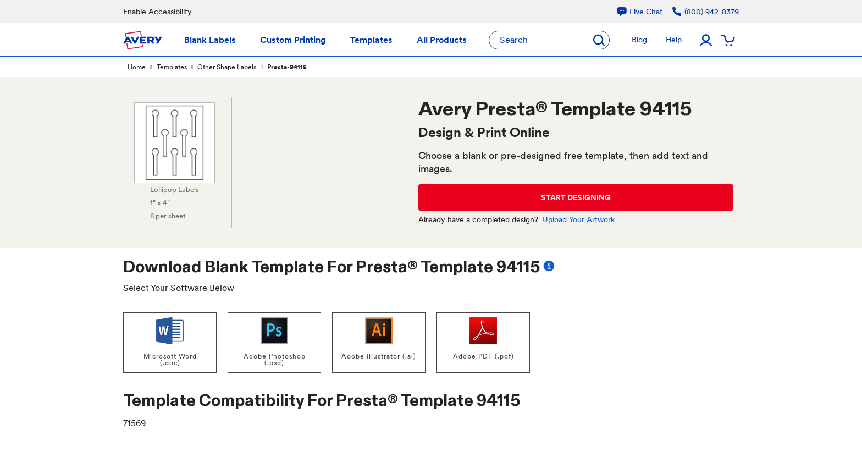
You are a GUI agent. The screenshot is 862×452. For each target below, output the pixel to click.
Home (137, 67)
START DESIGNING (576, 197)
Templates (172, 67)
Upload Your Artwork (579, 219)
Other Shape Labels (226, 67)
